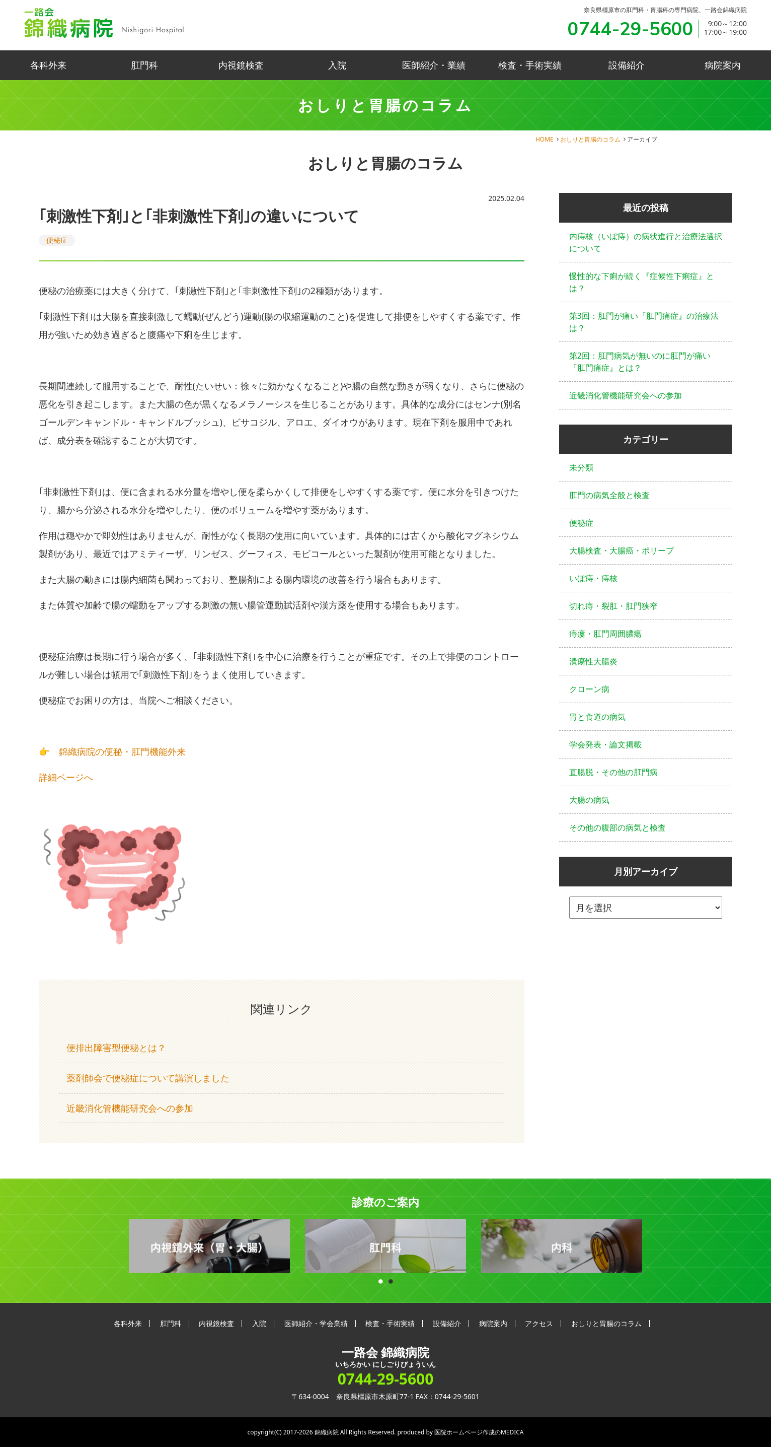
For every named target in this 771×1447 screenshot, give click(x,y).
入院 (337, 65)
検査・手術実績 (530, 65)
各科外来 (48, 65)
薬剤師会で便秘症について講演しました (147, 1078)
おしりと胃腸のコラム (590, 139)
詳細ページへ (66, 777)
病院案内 (723, 65)
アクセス (539, 1323)
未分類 (581, 467)
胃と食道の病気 (597, 716)
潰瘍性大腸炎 (593, 661)
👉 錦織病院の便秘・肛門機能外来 (112, 751)
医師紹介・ (434, 65)
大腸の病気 (589, 799)
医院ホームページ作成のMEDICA (479, 1432)
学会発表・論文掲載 (605, 744)
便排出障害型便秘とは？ (116, 1048)
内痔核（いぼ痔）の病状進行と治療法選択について (645, 242)
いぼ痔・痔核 (593, 578)
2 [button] (390, 1278)
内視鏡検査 (241, 65)
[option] (209, 1246)
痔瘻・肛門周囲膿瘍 (605, 633)
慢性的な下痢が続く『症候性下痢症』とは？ (641, 282)
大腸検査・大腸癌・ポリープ (621, 550)
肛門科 (144, 65)
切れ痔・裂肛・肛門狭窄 (613, 605)
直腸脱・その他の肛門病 (613, 772)
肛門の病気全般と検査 (609, 495)
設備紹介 (626, 65)
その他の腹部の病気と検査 (617, 827)
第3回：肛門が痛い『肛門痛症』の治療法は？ (644, 321)
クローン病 (589, 689)
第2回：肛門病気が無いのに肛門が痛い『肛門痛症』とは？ (640, 361)
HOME (544, 139)
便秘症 (56, 240)
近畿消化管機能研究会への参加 (129, 1108)
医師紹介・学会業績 (316, 1323)
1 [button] (380, 1278)
